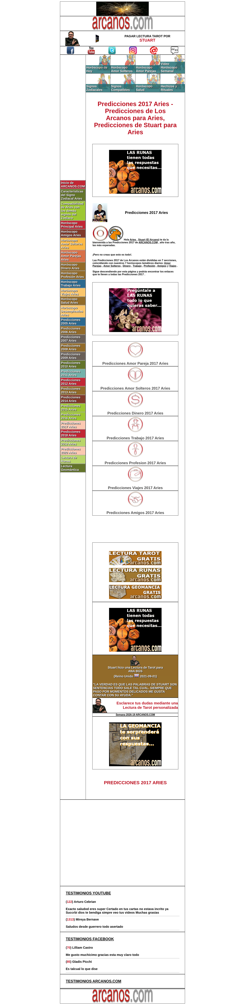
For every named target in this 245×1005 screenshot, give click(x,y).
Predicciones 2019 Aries (70, 442)
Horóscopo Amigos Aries (71, 233)
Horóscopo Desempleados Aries (72, 311)
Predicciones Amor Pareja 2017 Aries (135, 363)
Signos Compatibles (120, 88)
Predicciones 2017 (123, 242)
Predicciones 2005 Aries (70, 321)
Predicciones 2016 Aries (70, 416)
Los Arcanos (131, 260)
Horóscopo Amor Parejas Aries (71, 256)
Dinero (127, 266)
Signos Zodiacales (94, 88)
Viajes (172, 266)
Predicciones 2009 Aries (70, 356)
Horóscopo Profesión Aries (72, 275)
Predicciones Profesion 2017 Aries (135, 463)
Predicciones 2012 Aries (70, 381)
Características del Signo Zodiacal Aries (72, 195)
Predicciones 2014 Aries (70, 399)
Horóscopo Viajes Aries (69, 292)
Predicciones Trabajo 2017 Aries (135, 438)
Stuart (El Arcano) (148, 239)
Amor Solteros (112, 266)
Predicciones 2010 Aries (70, 364)
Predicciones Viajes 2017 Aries (135, 488)
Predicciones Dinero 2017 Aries (135, 413)
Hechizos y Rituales (169, 88)
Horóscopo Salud (144, 88)
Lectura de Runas (69, 459)
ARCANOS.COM (148, 242)
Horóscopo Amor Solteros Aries (71, 243)
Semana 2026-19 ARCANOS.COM (135, 714)
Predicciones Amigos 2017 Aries (135, 513)
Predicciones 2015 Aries (70, 407)
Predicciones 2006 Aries (70, 330)
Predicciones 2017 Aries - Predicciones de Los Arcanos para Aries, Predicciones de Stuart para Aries (135, 118)
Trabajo (137, 266)
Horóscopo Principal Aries (72, 224)
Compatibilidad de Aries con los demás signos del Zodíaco (72, 211)
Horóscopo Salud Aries (69, 300)
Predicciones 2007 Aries (70, 338)
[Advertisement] (72, 107)
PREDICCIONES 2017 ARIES (135, 782)
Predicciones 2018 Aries (70, 433)
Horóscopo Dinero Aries (70, 266)
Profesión (149, 266)
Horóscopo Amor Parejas (146, 69)
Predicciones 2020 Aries (70, 450)
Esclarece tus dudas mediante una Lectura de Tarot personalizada (147, 705)
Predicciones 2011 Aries (70, 373)
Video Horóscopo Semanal (169, 67)
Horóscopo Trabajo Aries (71, 283)
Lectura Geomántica (70, 467)
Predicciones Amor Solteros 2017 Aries (135, 388)
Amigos (161, 266)
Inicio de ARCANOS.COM (73, 184)
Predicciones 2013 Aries (70, 390)
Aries (133, 239)
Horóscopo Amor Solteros (122, 69)
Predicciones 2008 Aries (70, 347)
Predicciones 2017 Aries (70, 424)
